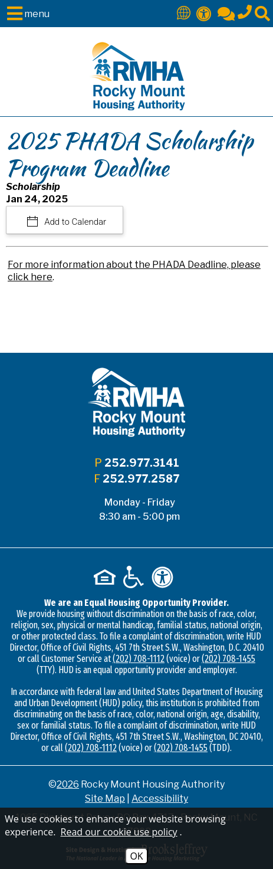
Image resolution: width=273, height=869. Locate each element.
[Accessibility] (204, 12)
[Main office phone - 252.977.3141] (245, 10)
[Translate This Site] (183, 12)
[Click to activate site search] (262, 12)
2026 (68, 784)
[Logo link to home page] (136, 76)
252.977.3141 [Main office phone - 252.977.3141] (141, 463)
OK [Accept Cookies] (136, 856)
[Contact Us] (226, 12)
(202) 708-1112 (139, 658)
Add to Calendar (74, 222)
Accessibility (159, 798)
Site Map (105, 798)
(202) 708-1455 (228, 658)
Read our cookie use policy (119, 831)
